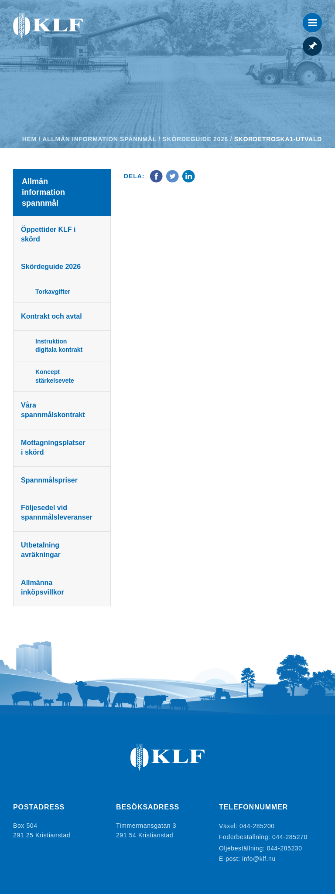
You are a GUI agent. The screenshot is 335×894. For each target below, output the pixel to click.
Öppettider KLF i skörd (49, 234)
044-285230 (284, 844)
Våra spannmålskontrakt (54, 409)
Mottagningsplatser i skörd (54, 447)
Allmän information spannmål (99, 139)
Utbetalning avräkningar (42, 549)
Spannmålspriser (50, 480)
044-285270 (290, 835)
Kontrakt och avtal (52, 316)
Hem (29, 139)
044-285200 (257, 825)
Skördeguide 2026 (195, 139)
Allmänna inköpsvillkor (43, 587)
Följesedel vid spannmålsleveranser (58, 512)
